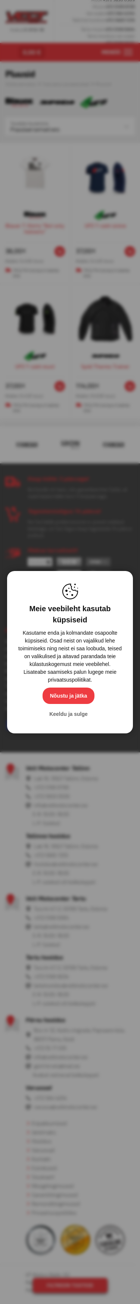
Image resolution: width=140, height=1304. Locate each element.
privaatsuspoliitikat (69, 680)
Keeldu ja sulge (68, 714)
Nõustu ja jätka (68, 696)
